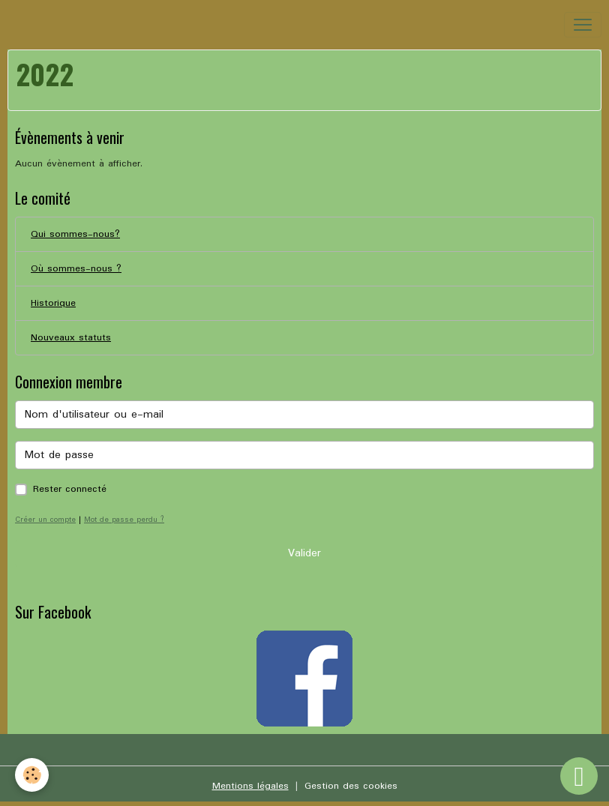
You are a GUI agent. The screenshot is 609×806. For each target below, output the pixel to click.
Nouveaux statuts (71, 338)
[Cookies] (32, 775)
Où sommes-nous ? (76, 269)
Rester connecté (69, 489)
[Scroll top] (579, 776)
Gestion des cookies (351, 786)
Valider (304, 553)
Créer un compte (45, 520)
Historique (53, 303)
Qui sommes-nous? (75, 234)
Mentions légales (250, 786)
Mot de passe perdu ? (124, 520)
